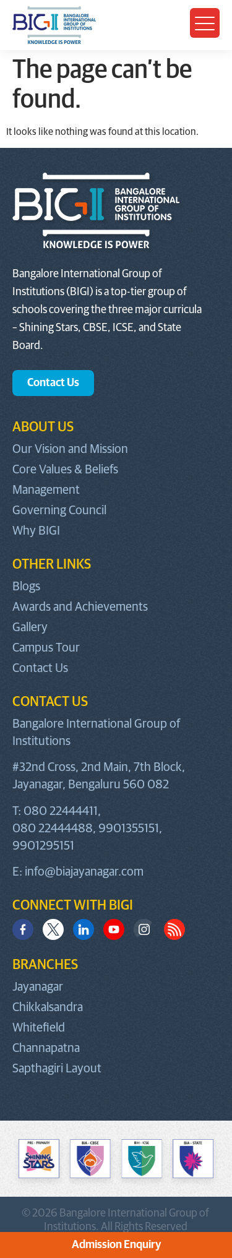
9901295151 (43, 846)
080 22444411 (61, 811)
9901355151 (128, 828)
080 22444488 (52, 828)
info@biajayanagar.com (84, 872)
